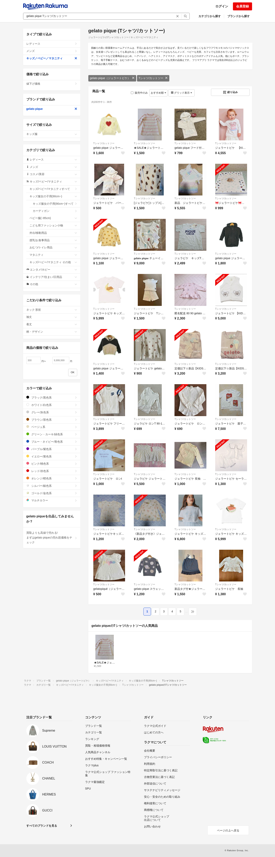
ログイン (221, 6)
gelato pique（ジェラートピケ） (112, 78)
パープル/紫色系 (51, 449)
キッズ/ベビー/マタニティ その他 (53, 262)
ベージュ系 (51, 426)
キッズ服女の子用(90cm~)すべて (55, 203)
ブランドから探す (238, 16)
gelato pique (51, 108)
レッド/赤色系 (51, 471)
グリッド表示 (181, 92)
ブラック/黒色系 (51, 397)
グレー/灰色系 (51, 412)
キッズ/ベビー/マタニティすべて (53, 188)
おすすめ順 (158, 92)
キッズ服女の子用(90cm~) (53, 196)
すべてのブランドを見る (41, 825)
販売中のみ (139, 92)
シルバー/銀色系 (51, 485)
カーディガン (55, 210)
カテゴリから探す (209, 16)
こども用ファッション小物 (53, 225)
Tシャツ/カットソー (153, 78)
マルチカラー (51, 500)
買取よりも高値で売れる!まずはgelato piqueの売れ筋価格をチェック (51, 537)
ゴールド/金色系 (51, 493)
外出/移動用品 (53, 232)
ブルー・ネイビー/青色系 (51, 441)
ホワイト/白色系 (51, 405)
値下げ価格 (51, 83)
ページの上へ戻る (228, 830)
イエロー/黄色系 (51, 456)
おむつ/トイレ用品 (53, 247)
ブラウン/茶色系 (51, 419)
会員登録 (242, 6)
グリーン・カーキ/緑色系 (51, 434)
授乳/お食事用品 (53, 240)
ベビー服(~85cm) (53, 218)
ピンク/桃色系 (51, 463)
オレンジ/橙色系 (51, 478)
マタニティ (53, 254)
